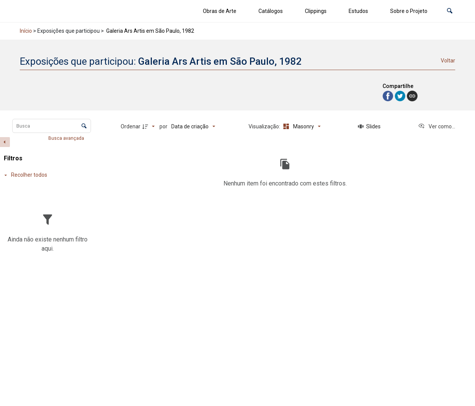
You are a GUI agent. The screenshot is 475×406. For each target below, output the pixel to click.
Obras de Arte (219, 11)
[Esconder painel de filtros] (5, 142)
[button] (449, 11)
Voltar (448, 61)
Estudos (358, 11)
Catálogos (270, 11)
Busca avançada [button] (66, 138)
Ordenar (130, 126)
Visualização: (265, 126)
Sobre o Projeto (408, 11)
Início (26, 31)
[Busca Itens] (51, 126)
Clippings (316, 11)
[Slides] (369, 126)
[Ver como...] (436, 126)
